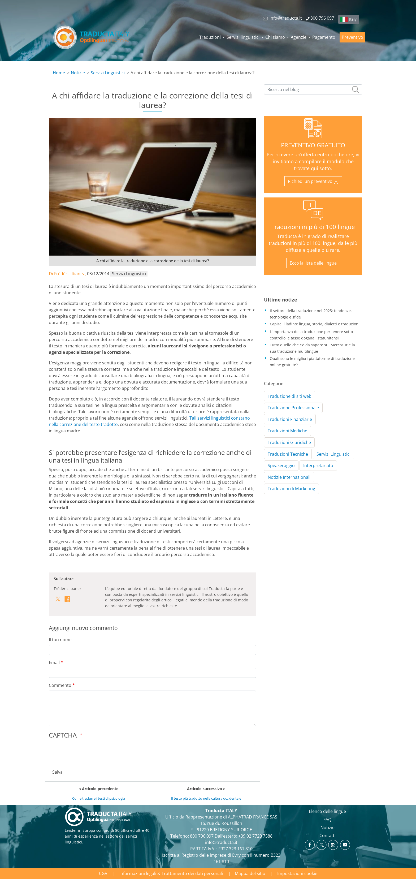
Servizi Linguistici (108, 73)
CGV (103, 873)
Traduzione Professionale (293, 408)
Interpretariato (318, 465)
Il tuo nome (60, 640)
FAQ (327, 819)
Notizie (78, 73)
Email (54, 662)
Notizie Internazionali (289, 477)
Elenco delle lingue (327, 811)
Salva (57, 772)
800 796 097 (202, 836)
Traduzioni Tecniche (288, 454)
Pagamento (323, 37)
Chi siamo (275, 37)
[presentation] (89, 752)
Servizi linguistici (243, 37)
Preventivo (352, 37)
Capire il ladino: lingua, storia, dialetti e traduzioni (314, 323)
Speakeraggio (281, 465)
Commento (60, 685)
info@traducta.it (221, 842)
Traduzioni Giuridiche (289, 442)
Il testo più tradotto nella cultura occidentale (206, 798)
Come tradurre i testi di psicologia (98, 798)
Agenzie (298, 37)
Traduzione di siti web (289, 396)
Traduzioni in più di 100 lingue (313, 227)
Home (59, 73)
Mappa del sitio (250, 873)
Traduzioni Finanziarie (290, 419)
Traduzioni (210, 37)
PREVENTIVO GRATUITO (313, 145)
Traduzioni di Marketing (291, 489)
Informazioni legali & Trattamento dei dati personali (171, 873)
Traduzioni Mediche (287, 431)
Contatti (327, 835)
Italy (353, 19)
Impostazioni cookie (297, 873)
